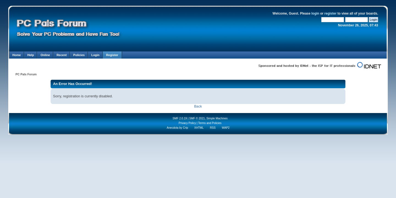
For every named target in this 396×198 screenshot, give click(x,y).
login (315, 13)
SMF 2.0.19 (179, 118)
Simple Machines (217, 118)
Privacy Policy (187, 123)
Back (198, 106)
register (330, 13)
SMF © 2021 (197, 118)
